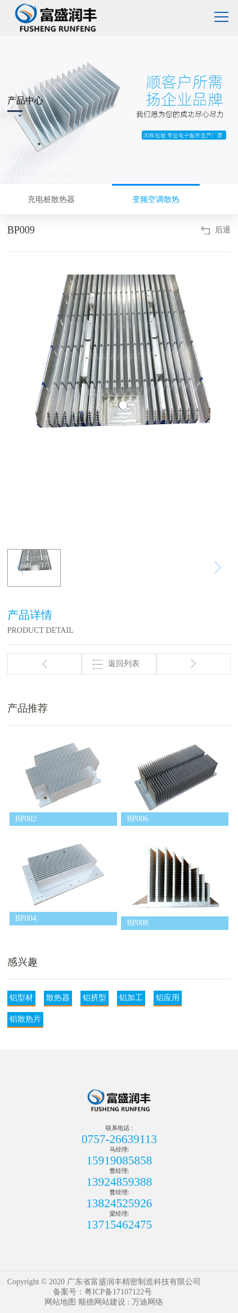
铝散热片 (25, 1019)
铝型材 (21, 997)
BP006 (137, 819)
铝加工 (131, 997)
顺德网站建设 (101, 1302)
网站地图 (60, 1302)
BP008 (137, 923)
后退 (223, 230)
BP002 (26, 819)
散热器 (58, 997)
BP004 (26, 918)
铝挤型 (94, 997)
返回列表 (116, 664)
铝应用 (167, 997)
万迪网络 (147, 1302)
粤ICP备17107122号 (118, 1292)
